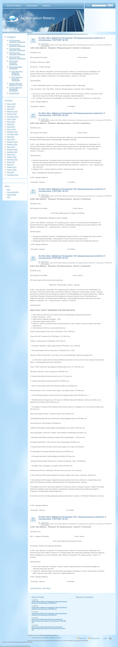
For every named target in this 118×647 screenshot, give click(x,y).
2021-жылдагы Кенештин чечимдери (17, 57)
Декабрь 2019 (12, 144)
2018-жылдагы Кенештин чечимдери (17, 45)
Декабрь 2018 (12, 152)
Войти (105, 638)
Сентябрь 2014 (12, 175)
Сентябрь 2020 (12, 134)
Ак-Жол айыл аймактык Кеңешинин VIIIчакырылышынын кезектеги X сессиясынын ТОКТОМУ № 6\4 (71, 114)
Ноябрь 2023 (12, 114)
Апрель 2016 (11, 170)
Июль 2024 (11, 106)
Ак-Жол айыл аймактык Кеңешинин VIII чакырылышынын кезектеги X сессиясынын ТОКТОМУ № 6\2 (72, 257)
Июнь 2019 (11, 147)
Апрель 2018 (11, 157)
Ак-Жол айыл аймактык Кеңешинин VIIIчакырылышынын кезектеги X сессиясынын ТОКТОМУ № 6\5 (71, 39)
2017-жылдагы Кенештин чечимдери (17, 78)
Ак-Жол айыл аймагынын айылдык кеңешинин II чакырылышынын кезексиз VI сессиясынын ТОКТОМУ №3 (49, 621)
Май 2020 (10, 137)
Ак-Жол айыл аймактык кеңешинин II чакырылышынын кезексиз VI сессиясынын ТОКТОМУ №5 (49, 608)
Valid (11, 195)
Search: (88, 5)
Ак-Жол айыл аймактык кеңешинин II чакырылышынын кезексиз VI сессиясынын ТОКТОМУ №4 (49, 614)
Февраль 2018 (12, 159)
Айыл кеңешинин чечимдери (15, 67)
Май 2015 (10, 172)
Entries (82, 638)
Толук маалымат (31, 6)
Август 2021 (11, 129)
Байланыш (46, 6)
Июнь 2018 (11, 154)
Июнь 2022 (11, 127)
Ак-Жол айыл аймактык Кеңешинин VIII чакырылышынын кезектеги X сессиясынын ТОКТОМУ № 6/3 (72, 190)
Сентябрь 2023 (12, 117)
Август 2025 (11, 104)
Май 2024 (10, 109)
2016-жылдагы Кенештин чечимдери (17, 73)
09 (33, 40)
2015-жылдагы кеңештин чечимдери (17, 41)
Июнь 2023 (11, 122)
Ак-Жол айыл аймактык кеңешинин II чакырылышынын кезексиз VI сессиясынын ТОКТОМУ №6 (49, 602)
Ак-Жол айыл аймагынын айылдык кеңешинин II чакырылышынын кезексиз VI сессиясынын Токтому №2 (48, 628)
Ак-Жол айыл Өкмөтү (13, 6)
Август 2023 (11, 119)
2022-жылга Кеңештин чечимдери (13, 62)
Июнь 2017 (11, 162)
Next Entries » (46, 588)
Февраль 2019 (12, 149)
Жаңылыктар (14, 93)
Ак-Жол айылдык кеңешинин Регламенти (15, 89)
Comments (13, 192)
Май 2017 (10, 165)
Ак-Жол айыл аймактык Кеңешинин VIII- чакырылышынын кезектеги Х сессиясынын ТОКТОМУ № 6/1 (72, 518)
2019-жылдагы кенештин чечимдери (17, 49)
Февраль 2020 (12, 142)
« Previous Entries (35, 588)
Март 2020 (11, 139)
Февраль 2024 (12, 111)
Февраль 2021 (12, 132)
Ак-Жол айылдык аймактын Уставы (15, 84)
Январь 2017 (11, 167)
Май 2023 (10, 124)
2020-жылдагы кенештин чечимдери (17, 53)
